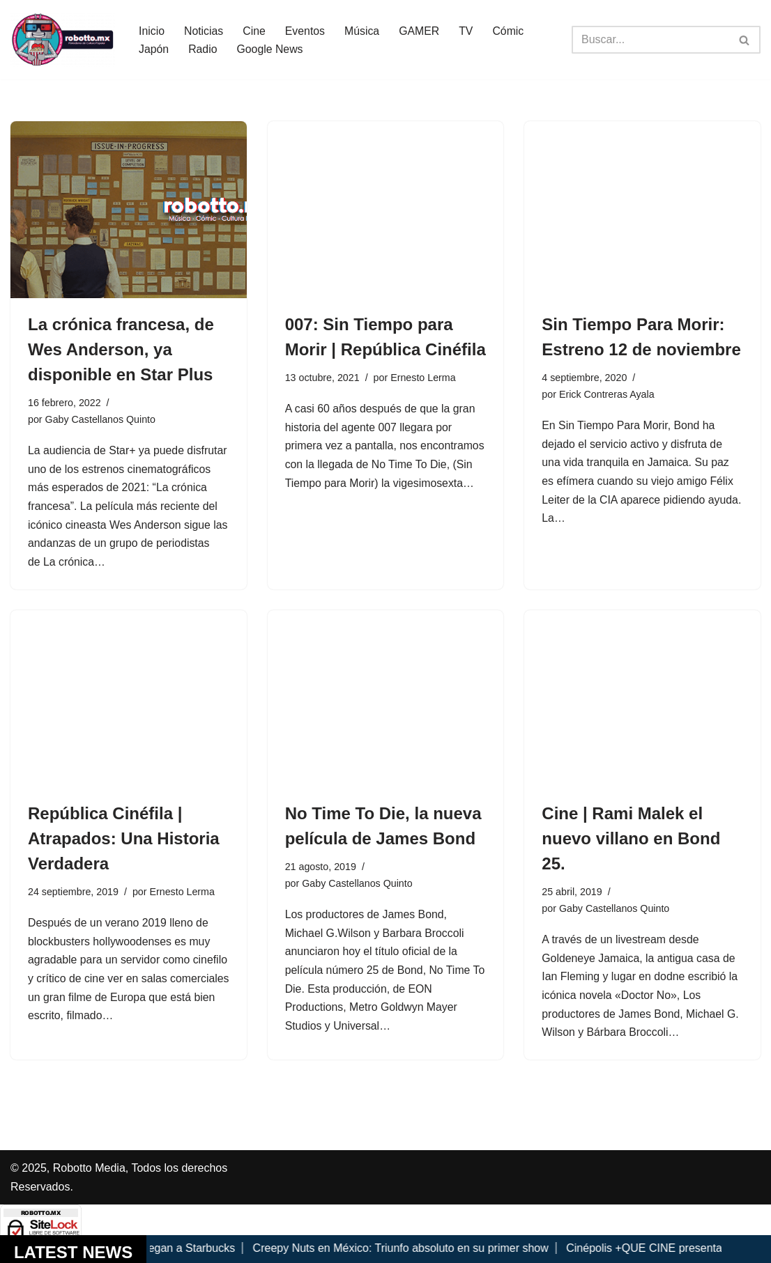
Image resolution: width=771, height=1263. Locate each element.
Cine (254, 30)
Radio (203, 49)
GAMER (421, 30)
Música (363, 30)
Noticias (204, 30)
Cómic (510, 30)
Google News (270, 49)
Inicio (152, 30)
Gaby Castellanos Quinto (101, 419)
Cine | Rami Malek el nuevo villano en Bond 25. (631, 841)
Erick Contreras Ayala (607, 394)
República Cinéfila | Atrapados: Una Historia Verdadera (124, 841)
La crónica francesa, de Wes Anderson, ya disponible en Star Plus (121, 349)
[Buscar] (650, 40)
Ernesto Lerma (424, 377)
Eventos (306, 30)
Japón (154, 49)
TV (468, 30)
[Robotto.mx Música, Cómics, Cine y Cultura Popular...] (62, 40)
